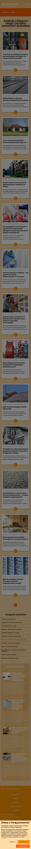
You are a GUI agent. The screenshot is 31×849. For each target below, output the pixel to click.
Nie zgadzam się (24, 842)
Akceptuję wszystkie (23, 846)
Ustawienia (12, 842)
